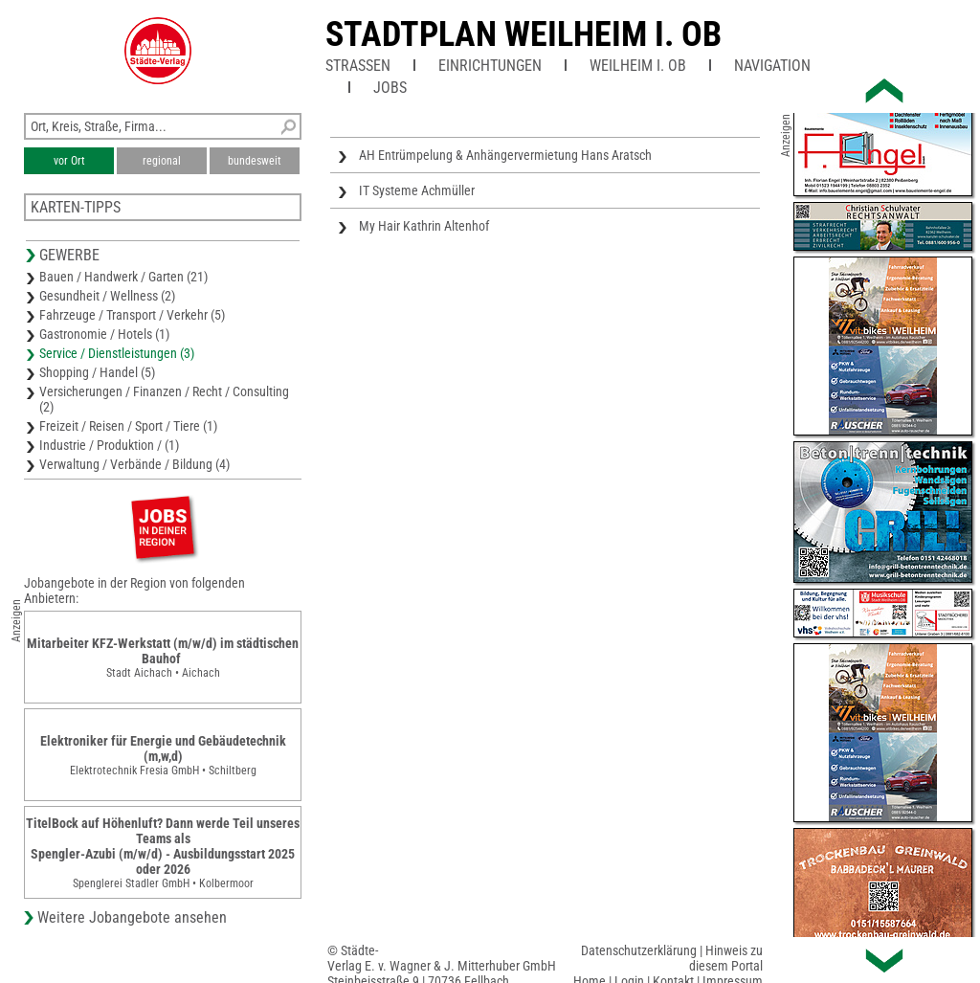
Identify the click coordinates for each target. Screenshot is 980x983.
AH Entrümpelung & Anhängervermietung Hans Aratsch (505, 155)
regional (162, 161)
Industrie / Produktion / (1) (109, 445)
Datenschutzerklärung (639, 950)
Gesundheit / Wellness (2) (107, 295)
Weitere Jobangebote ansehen (132, 917)
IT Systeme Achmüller (417, 190)
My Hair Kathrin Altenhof (424, 226)
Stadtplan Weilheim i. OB (523, 34)
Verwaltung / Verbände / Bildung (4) (134, 464)
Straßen (357, 65)
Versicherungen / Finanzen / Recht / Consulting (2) (164, 399)
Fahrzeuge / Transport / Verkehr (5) (132, 315)
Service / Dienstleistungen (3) (116, 353)
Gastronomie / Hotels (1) (104, 334)
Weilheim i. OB (638, 65)
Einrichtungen (490, 65)
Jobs (390, 87)
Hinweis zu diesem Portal (726, 958)
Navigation (772, 65)
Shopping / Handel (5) (97, 372)
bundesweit (254, 161)
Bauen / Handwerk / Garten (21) (123, 276)
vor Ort (69, 161)
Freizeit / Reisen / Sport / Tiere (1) (128, 426)
